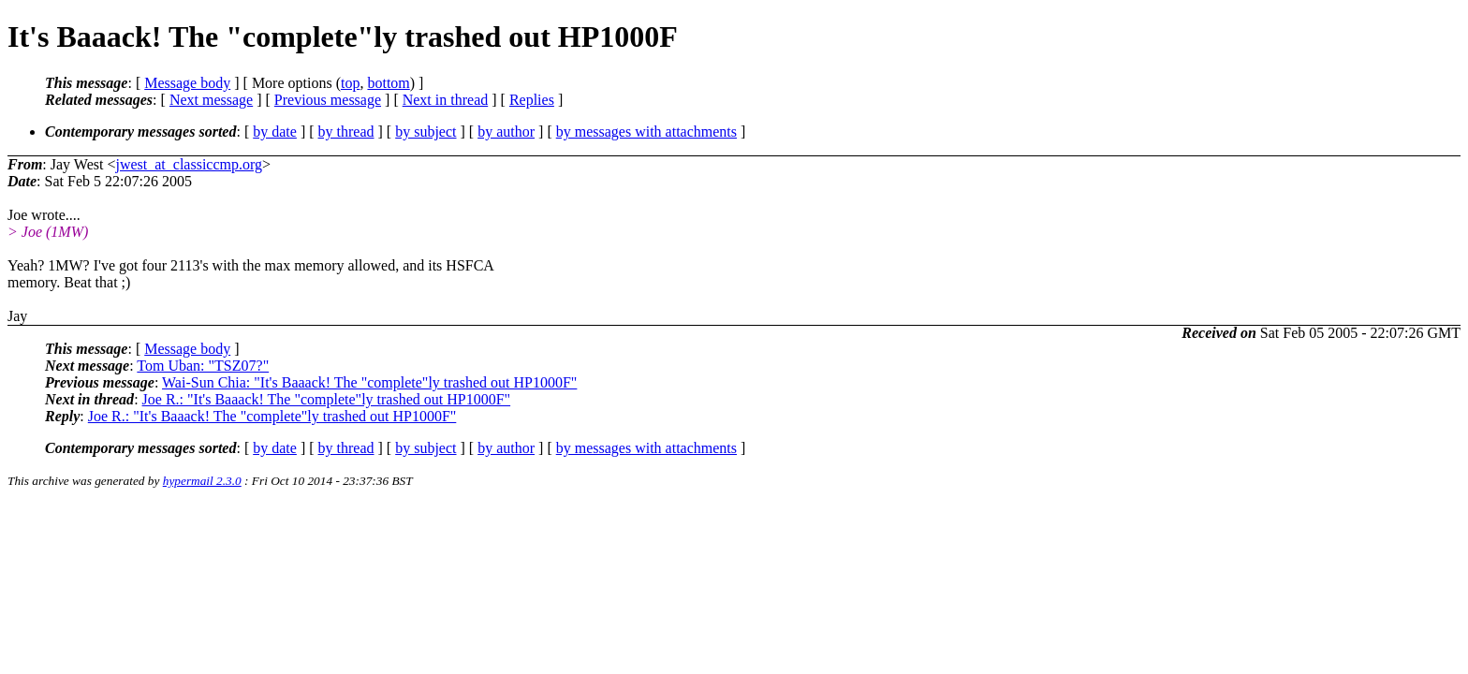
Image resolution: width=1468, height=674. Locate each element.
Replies (531, 100)
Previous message (327, 100)
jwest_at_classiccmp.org (188, 164)
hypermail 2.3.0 (202, 481)
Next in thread (446, 100)
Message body (187, 83)
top (350, 83)
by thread (346, 131)
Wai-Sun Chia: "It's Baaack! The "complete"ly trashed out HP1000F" (369, 382)
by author (506, 131)
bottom (388, 83)
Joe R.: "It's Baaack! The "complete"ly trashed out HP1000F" (326, 399)
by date (275, 131)
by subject (425, 131)
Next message (211, 100)
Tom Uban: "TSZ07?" (203, 366)
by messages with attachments (646, 131)
